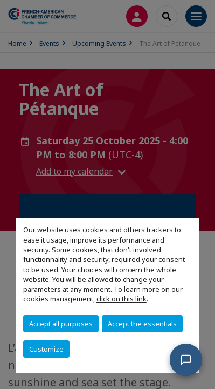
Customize (46, 349)
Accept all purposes (61, 323)
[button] (186, 360)
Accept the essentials (142, 323)
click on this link (121, 299)
